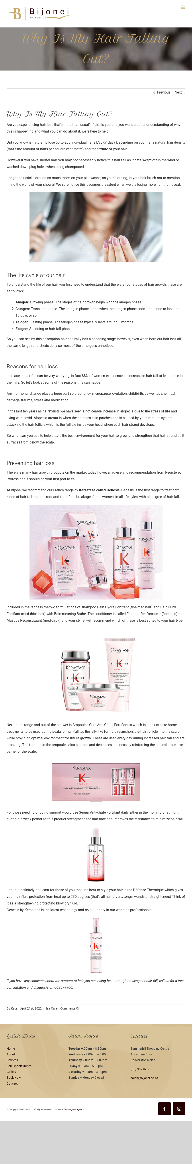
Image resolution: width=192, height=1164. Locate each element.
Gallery (11, 1072)
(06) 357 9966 (140, 1069)
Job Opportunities (19, 1066)
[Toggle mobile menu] (183, 7)
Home (11, 1048)
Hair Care (51, 1008)
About (11, 1054)
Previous (163, 92)
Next (178, 92)
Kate (14, 1008)
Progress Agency (75, 1109)
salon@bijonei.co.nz (144, 1078)
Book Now (14, 1077)
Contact (12, 1083)
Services (12, 1060)
